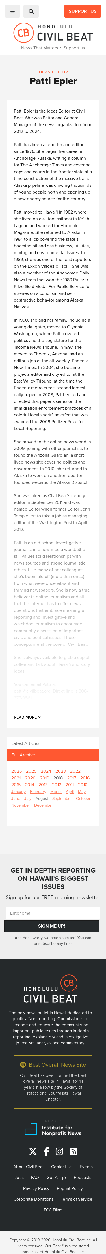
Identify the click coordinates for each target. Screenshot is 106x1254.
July (27, 798)
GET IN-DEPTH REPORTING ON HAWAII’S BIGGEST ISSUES (53, 878)
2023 (60, 771)
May (82, 791)
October (83, 798)
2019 (44, 778)
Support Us (83, 11)
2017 (71, 778)
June (15, 798)
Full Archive (23, 755)
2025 (31, 771)
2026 (16, 771)
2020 (30, 778)
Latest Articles (25, 743)
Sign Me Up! (51, 926)
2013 (43, 784)
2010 (83, 784)
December (43, 805)
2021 (16, 778)
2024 (46, 771)
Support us (74, 48)
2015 (16, 784)
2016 (85, 778)
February (38, 791)
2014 (29, 784)
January (18, 791)
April (70, 791)
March (56, 791)
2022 (75, 771)
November (20, 805)
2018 (58, 778)
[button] (12, 11)
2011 (70, 784)
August (42, 798)
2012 (56, 784)
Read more (28, 717)
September (62, 798)
